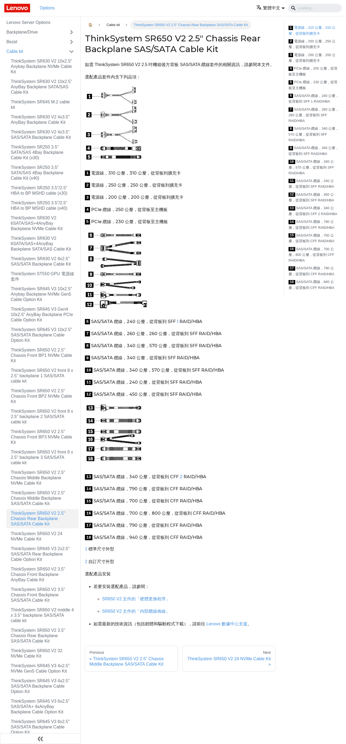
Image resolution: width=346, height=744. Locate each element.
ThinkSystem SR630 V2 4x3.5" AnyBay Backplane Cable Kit (40, 120)
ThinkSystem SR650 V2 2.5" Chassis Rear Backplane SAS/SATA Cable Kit (38, 518)
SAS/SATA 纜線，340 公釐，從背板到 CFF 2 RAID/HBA (313, 211)
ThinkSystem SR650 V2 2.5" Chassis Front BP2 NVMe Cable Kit (41, 396)
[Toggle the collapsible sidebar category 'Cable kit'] (71, 51)
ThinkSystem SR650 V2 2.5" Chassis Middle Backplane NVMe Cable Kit (38, 477)
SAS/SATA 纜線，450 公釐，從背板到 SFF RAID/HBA (311, 197)
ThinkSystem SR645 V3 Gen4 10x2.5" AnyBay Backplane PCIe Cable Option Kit (42, 314)
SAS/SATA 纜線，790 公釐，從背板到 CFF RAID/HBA (311, 225)
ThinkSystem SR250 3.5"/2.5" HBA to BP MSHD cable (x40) (39, 206)
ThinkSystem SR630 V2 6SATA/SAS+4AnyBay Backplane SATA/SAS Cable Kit (41, 243)
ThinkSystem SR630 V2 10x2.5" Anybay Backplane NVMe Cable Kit (41, 66)
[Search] (315, 8)
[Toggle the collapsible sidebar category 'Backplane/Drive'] (71, 32)
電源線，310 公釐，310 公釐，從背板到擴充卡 (312, 30)
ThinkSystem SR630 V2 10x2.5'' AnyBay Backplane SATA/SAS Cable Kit (41, 87)
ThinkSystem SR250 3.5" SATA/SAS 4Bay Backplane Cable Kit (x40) (37, 172)
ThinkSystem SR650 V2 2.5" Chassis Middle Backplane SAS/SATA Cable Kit (38, 498)
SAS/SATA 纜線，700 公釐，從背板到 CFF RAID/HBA (311, 238)
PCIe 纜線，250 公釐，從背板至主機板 (313, 71)
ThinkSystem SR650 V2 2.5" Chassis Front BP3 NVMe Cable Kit (41, 437)
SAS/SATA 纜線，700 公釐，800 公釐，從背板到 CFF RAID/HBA (311, 255)
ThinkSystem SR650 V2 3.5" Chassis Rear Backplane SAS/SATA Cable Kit (38, 635)
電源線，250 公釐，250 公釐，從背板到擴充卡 (312, 44)
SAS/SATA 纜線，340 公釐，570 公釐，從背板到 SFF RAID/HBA (314, 134)
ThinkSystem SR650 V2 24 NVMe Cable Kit (36, 536)
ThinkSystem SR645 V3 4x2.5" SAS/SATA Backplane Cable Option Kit (40, 686)
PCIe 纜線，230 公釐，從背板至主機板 (313, 85)
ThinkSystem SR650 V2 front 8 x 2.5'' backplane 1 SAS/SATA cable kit (42, 375)
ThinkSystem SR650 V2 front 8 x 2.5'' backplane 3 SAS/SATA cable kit (42, 457)
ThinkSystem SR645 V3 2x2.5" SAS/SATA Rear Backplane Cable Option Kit (40, 554)
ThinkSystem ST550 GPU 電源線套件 (42, 276)
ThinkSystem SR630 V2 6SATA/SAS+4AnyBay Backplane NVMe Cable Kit (37, 223)
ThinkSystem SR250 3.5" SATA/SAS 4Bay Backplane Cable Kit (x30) (37, 152)
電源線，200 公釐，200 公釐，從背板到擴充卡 (312, 58)
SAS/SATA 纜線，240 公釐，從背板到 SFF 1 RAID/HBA (314, 99)
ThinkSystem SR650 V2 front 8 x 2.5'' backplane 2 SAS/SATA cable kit (42, 416)
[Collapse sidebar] (40, 738)
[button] (270, 8)
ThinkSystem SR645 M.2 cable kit (40, 105)
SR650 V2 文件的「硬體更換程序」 (136, 599)
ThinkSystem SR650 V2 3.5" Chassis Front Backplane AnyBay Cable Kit (38, 574)
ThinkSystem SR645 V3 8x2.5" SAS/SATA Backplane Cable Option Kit (40, 727)
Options (47, 8)
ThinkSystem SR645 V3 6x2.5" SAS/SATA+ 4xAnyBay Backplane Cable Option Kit (40, 706)
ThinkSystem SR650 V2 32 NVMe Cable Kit (36, 653)
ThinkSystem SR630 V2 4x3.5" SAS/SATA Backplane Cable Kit (41, 135)
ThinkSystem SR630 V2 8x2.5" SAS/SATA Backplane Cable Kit (41, 261)
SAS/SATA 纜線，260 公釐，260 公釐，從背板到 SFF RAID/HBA (314, 115)
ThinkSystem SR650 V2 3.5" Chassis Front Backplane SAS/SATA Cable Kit (38, 595)
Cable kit (14, 51)
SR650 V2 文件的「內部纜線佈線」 (136, 611)
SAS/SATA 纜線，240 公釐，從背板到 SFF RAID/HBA (311, 184)
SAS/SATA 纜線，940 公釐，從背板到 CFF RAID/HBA (311, 285)
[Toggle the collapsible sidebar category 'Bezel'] (71, 42)
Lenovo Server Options (28, 22)
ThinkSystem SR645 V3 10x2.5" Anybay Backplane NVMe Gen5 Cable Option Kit (41, 294)
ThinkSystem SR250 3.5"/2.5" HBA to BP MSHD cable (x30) (39, 190)
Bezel (11, 41)
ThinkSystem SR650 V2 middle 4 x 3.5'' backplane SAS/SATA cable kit (42, 615)
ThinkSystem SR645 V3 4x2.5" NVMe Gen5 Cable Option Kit (40, 668)
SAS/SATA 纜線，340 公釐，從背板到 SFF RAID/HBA (314, 151)
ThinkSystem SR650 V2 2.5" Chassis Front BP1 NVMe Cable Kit (41, 355)
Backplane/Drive (22, 32)
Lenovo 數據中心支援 (226, 624)
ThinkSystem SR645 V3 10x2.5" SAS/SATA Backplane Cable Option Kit (41, 335)
